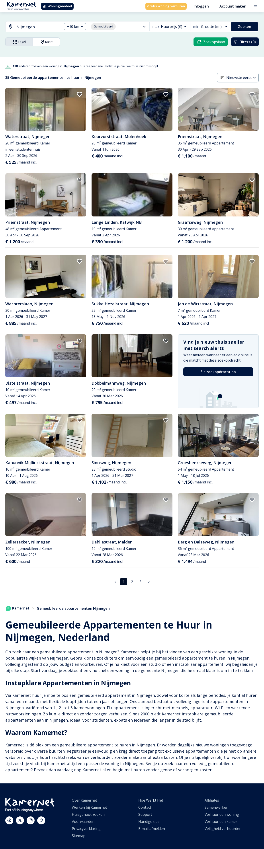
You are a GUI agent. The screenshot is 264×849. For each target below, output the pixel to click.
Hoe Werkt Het (150, 800)
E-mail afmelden (151, 828)
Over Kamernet (84, 800)
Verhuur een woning (222, 814)
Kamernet (17, 608)
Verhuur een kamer (221, 821)
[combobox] (31, 26)
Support (145, 814)
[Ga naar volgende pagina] (149, 581)
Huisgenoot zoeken (88, 814)
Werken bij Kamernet (89, 807)
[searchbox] (37, 27)
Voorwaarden (83, 821)
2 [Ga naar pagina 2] (132, 581)
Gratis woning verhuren (166, 6)
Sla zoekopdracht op (218, 371)
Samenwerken (216, 807)
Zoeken (244, 26)
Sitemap (78, 835)
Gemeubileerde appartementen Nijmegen (73, 608)
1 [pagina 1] (124, 581)
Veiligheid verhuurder (223, 828)
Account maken (232, 6)
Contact (144, 807)
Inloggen (201, 6)
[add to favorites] (79, 94)
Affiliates (212, 800)
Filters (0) (244, 41)
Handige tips (148, 821)
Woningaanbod (57, 6)
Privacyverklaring (86, 828)
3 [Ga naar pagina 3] (140, 581)
